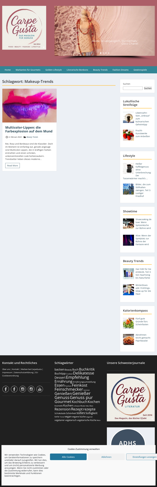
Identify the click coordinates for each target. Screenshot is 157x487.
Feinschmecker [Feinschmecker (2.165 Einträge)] (69, 389)
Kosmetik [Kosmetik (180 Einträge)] (59, 406)
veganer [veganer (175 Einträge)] (89, 417)
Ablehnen (106, 456)
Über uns (6, 369)
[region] (105, 33)
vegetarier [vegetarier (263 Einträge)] (60, 420)
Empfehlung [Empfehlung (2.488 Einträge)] (77, 377)
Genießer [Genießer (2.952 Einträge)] (81, 393)
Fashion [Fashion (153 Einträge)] (68, 386)
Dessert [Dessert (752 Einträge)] (60, 377)
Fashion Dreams (121, 69)
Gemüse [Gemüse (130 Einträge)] (86, 390)
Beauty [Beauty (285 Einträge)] (68, 369)
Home (8, 69)
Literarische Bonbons (77, 69)
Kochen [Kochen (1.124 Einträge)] (94, 401)
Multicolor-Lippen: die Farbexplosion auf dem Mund (28, 129)
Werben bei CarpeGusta (31, 369)
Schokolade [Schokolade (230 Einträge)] (60, 413)
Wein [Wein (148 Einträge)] (99, 420)
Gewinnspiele (140, 69)
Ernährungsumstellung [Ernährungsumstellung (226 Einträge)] (84, 381)
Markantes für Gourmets (28, 69)
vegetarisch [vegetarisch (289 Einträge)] (71, 420)
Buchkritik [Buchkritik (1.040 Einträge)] (87, 369)
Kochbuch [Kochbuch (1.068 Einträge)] (79, 401)
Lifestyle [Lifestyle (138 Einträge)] (77, 406)
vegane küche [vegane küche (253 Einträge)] (79, 416)
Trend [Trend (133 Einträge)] (62, 417)
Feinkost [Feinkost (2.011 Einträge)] (79, 385)
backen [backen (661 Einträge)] (59, 369)
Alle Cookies (68, 456)
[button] (100, 53)
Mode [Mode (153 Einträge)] (82, 406)
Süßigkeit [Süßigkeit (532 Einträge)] (91, 413)
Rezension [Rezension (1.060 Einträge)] (63, 409)
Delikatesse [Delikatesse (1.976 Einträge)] (83, 373)
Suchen (126, 83)
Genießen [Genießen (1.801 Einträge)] (63, 393)
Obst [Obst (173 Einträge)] (91, 406)
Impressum (7, 372)
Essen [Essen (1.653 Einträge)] (60, 385)
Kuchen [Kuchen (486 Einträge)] (68, 405)
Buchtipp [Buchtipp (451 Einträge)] (60, 373)
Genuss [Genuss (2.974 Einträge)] (62, 397)
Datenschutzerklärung (23, 372)
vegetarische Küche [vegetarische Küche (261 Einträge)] (86, 420)
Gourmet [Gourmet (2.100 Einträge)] (63, 401)
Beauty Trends (100, 69)
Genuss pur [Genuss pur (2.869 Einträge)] (81, 397)
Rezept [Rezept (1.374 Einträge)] (77, 409)
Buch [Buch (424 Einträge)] (75, 369)
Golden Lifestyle (53, 69)
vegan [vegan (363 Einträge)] (68, 416)
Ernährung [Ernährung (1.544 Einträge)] (63, 381)
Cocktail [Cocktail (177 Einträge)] (69, 374)
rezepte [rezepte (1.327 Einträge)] (89, 409)
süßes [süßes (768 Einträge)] (81, 413)
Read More (12, 165)
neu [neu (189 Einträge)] (87, 405)
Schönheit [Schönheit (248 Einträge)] (71, 413)
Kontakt (15, 369)
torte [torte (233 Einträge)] (57, 416)
